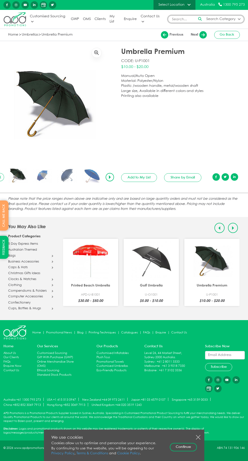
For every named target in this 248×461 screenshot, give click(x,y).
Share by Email (183, 177)
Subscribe (219, 367)
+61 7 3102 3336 (170, 370)
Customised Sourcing (47, 16)
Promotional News (59, 332)
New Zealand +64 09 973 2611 (103, 399)
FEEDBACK (3, 247)
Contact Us (150, 16)
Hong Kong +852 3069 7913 (66, 405)
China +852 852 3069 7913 (22, 405)
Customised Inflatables (112, 353)
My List (112, 19)
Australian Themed (22, 249)
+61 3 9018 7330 (173, 366)
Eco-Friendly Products (111, 370)
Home (13, 34)
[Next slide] (110, 177)
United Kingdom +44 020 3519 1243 (117, 405)
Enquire (130, 19)
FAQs (146, 332)
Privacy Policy (63, 453)
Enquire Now (12, 366)
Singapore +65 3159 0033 (190, 399)
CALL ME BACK (3, 215)
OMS (87, 19)
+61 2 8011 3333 (168, 361)
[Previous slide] (219, 228)
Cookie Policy (128, 453)
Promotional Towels (110, 361)
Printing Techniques (102, 332)
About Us (9, 353)
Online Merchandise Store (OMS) (55, 364)
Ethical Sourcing (48, 370)
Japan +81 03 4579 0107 (148, 399)
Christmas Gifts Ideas (24, 273)
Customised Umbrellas (112, 366)
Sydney (149, 361)
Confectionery (19, 302)
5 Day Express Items (23, 243)
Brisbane (150, 370)
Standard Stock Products (54, 374)
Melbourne (152, 366)
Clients (100, 19)
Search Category (221, 19)
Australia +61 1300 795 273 (22, 399)
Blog (80, 332)
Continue (183, 447)
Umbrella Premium (57, 34)
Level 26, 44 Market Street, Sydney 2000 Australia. (163, 355)
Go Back (227, 34)
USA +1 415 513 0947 (61, 399)
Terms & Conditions (92, 453)
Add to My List (139, 177)
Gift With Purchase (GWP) (55, 357)
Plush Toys (103, 357)
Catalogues (129, 332)
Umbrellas (30, 34)
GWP (75, 19)
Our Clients (11, 357)
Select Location (171, 4)
